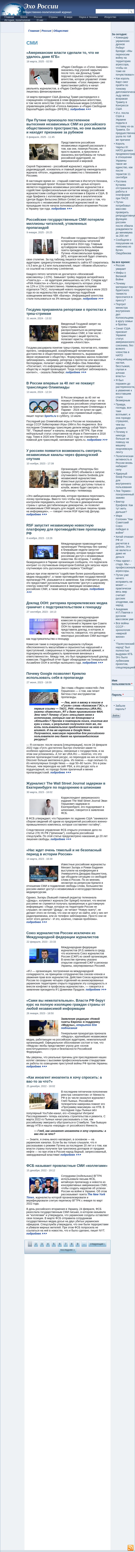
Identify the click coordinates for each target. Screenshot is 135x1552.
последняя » (67, 1249)
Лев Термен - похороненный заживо (125, 494)
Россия (38, 17)
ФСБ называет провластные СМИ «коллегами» (67, 1166)
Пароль (117, 694)
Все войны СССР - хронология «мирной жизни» (123, 630)
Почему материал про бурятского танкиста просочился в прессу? (124, 292)
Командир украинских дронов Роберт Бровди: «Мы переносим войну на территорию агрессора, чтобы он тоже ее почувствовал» (125, 56)
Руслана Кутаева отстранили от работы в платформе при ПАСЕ (124, 190)
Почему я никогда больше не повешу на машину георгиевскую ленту (124, 442)
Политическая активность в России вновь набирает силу (124, 463)
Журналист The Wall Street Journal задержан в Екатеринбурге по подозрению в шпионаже (65, 785)
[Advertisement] (67, 1402)
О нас (40, 20)
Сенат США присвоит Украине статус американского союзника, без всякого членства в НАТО (125, 342)
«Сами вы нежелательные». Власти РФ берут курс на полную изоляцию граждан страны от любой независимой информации (65, 1005)
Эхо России (41, 6)
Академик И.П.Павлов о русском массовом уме (124, 614)
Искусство (110, 17)
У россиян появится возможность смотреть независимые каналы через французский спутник (64, 455)
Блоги (23, 17)
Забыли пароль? (121, 707)
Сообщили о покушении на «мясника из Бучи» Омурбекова (124, 246)
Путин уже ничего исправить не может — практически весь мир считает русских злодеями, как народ (124, 590)
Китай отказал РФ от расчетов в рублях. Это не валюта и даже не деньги (124, 546)
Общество (60, 30)
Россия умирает (121, 267)
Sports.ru (50, 415)
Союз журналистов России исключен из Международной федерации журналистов (62, 935)
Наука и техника (88, 17)
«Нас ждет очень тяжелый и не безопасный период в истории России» (63, 852)
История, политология (17, 20)
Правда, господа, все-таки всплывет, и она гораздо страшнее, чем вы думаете (124, 416)
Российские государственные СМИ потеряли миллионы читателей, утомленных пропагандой (65, 224)
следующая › (97, 1243)
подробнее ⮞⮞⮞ (80, 109)
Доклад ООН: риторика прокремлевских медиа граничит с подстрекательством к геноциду (66, 605)
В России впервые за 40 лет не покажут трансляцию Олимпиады (60, 385)
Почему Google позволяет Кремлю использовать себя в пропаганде (56, 676)
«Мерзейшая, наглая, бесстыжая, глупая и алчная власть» (124, 368)
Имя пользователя (122, 682)
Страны (53, 17)
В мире (68, 17)
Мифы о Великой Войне (121, 276)
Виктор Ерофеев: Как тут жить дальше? (124, 506)
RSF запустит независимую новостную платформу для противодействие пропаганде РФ (66, 529)
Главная (9, 17)
